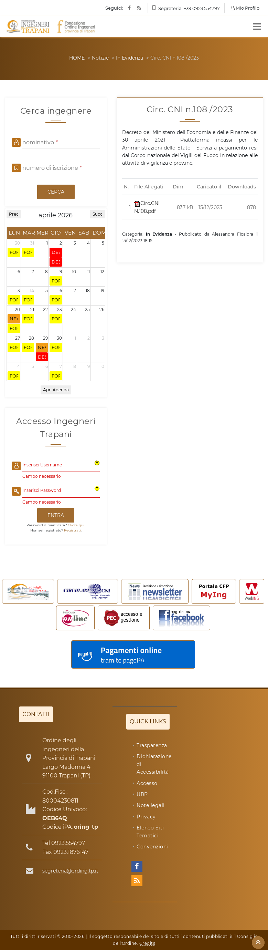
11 (88, 271)
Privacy (146, 817)
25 (87, 309)
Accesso (147, 783)
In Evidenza (129, 58)
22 (45, 309)
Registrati (72, 530)
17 (74, 290)
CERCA (56, 192)
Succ (98, 214)
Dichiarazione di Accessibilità (154, 764)
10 (74, 271)
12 (102, 271)
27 (17, 338)
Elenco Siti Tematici (150, 831)
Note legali (151, 805)
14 (32, 290)
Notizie (100, 58)
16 (60, 290)
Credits (147, 943)
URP (142, 794)
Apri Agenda (56, 389)
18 (88, 290)
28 (31, 338)
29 (45, 338)
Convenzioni (152, 847)
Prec (14, 214)
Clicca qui (76, 525)
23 (59, 309)
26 (101, 309)
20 (17, 309)
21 (32, 309)
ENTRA (55, 515)
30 (17, 243)
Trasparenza (152, 745)
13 (18, 290)
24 (73, 309)
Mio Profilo (245, 8)
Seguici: (114, 8)
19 (102, 290)
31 (32, 243)
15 (46, 290)
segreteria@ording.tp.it (70, 871)
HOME (77, 58)
